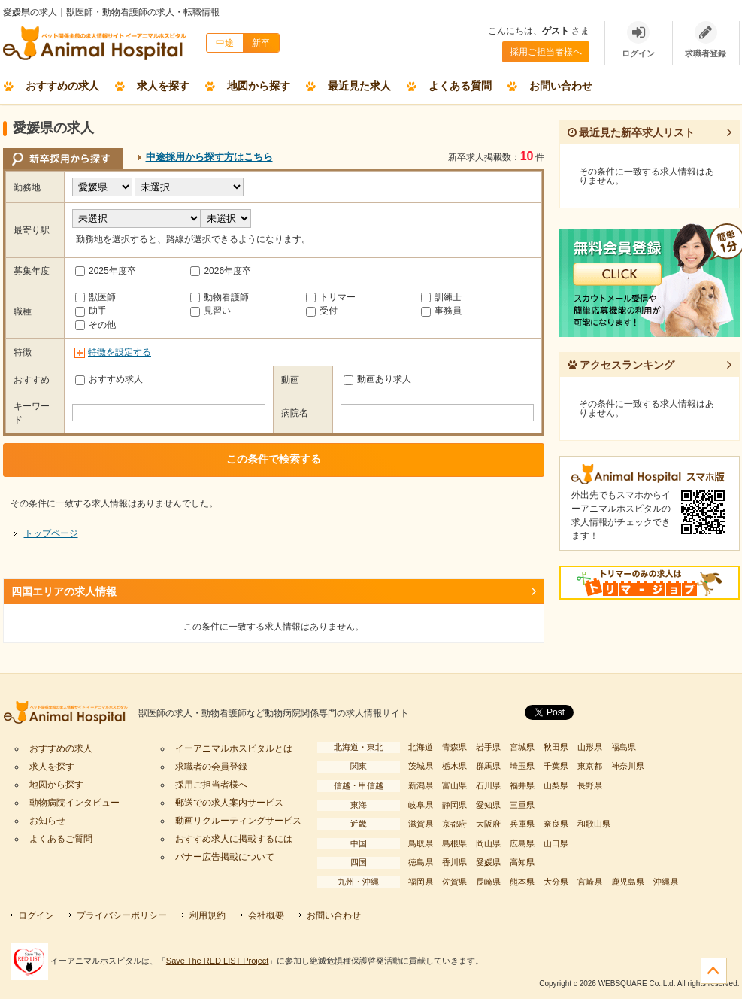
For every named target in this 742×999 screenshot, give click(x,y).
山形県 (589, 747)
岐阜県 (420, 804)
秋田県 (556, 747)
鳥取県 (420, 843)
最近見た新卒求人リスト (631, 132)
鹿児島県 (627, 881)
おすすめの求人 (62, 86)
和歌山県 (593, 823)
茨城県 (420, 765)
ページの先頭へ (714, 971)
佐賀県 (454, 881)
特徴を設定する (119, 352)
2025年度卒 (105, 271)
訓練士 (441, 297)
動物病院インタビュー (74, 802)
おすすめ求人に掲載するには (233, 839)
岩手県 (488, 747)
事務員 (441, 310)
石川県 (488, 785)
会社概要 (266, 915)
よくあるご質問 (60, 839)
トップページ (51, 533)
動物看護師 (219, 297)
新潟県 (420, 785)
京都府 (454, 823)
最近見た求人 (359, 86)
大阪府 (488, 823)
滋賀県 (420, 823)
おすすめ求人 (109, 379)
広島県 (522, 843)
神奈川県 (627, 765)
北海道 (420, 747)
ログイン (36, 915)
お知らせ (47, 820)
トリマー (331, 297)
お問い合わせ (560, 86)
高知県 (522, 862)
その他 (95, 325)
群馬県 (488, 765)
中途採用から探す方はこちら (209, 156)
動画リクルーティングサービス (238, 820)
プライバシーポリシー (122, 915)
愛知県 (488, 804)
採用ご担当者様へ (546, 52)
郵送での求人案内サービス (229, 802)
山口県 (556, 843)
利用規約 (207, 915)
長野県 (589, 785)
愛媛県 (488, 862)
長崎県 (488, 881)
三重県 (522, 804)
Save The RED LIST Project (217, 960)
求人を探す (163, 86)
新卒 (261, 43)
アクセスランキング (621, 365)
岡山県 (488, 843)
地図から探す (258, 86)
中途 (225, 43)
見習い (210, 310)
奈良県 (556, 823)
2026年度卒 (220, 271)
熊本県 (522, 881)
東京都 (589, 765)
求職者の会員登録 (211, 766)
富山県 (454, 785)
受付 (322, 310)
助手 (91, 310)
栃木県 (454, 765)
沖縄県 (665, 881)
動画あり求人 (377, 379)
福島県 (623, 747)
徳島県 (420, 862)
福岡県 (420, 881)
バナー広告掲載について (224, 857)
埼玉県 (522, 765)
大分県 (556, 881)
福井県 (522, 785)
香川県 (454, 862)
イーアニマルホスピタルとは (233, 748)
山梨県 (556, 785)
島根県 (454, 843)
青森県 (454, 747)
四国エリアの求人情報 (64, 591)
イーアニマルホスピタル (70, 713)
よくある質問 (460, 86)
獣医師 (95, 297)
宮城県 (522, 747)
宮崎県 (589, 881)
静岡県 (454, 804)
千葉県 (556, 765)
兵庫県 (522, 823)
